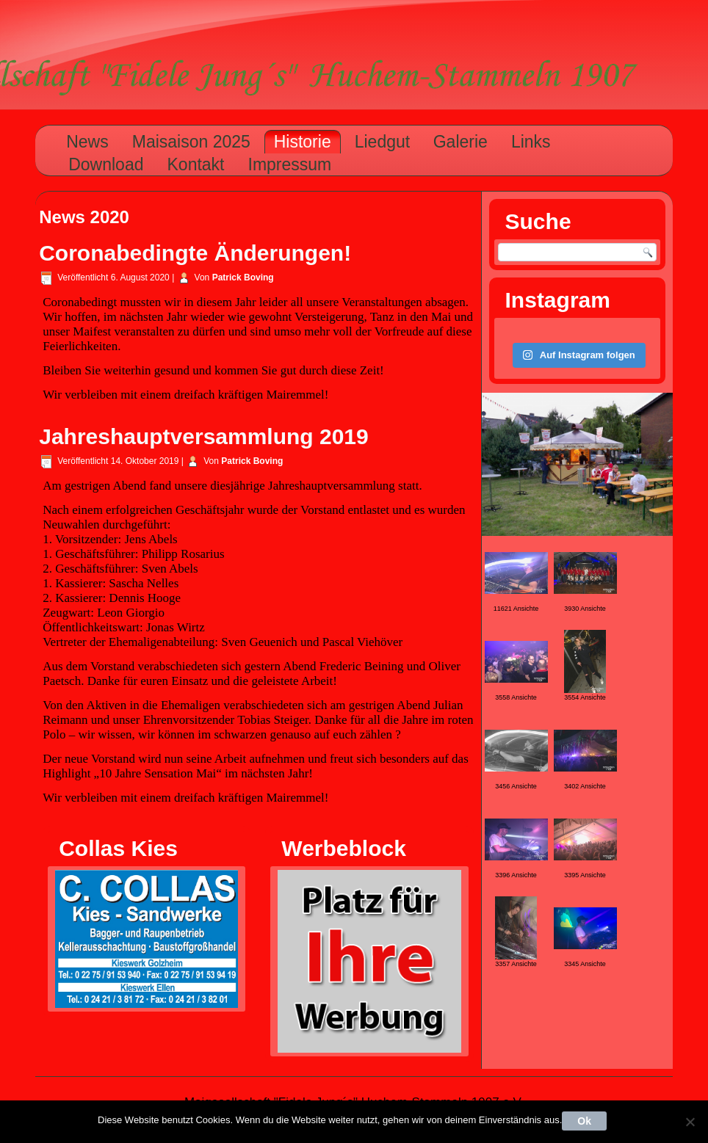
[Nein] (689, 1121)
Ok (584, 1121)
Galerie (460, 141)
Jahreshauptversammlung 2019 (204, 436)
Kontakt (196, 164)
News (87, 141)
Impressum (290, 164)
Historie (302, 141)
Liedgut (382, 141)
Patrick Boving (243, 277)
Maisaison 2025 (191, 141)
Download (105, 164)
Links (531, 141)
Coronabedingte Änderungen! (195, 253)
